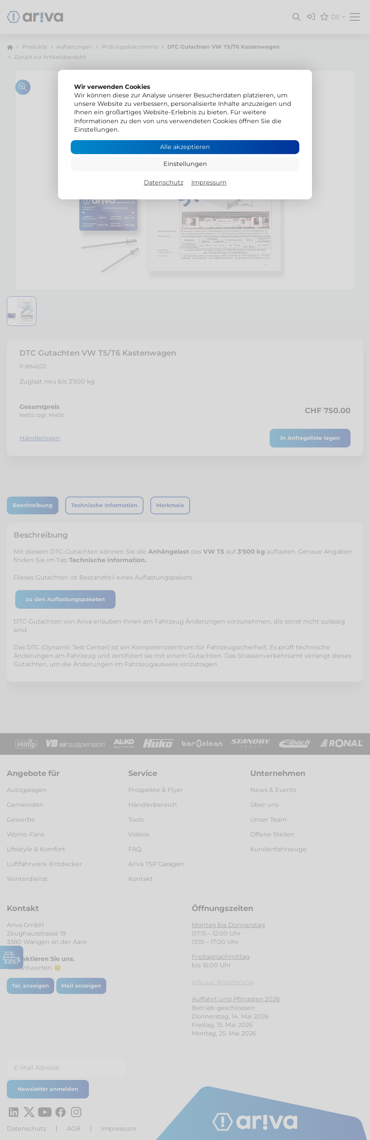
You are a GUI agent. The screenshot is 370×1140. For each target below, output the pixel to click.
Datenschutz (163, 182)
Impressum (208, 182)
